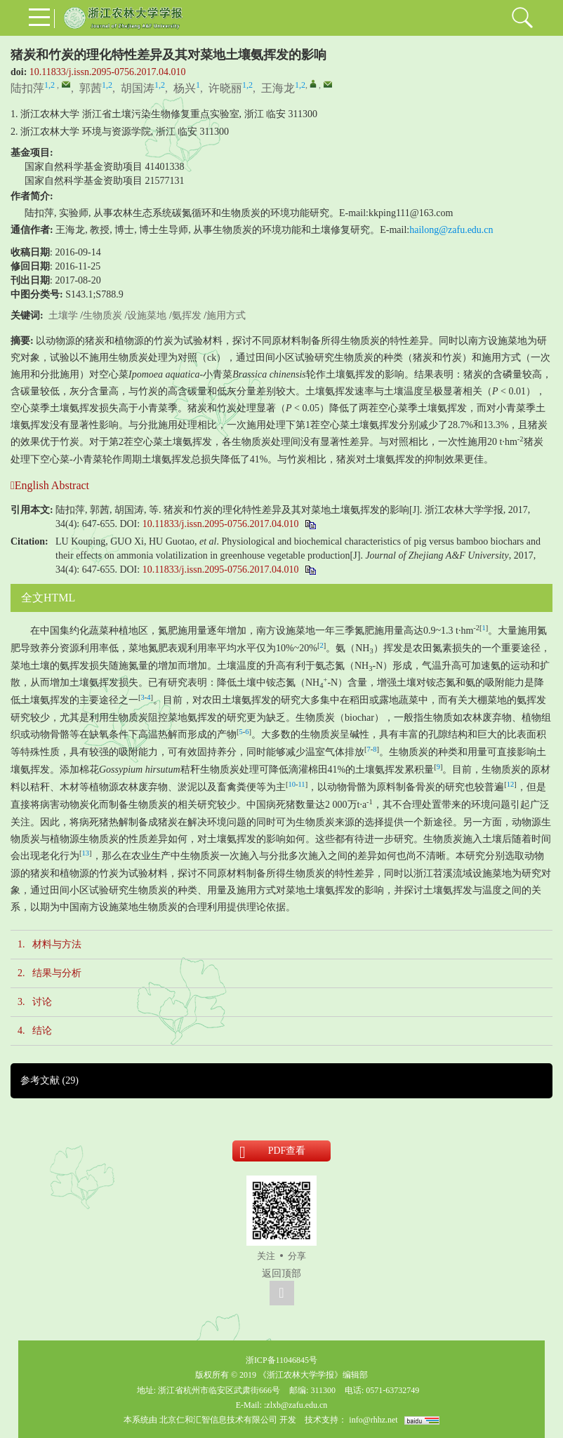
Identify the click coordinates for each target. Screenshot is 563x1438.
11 (301, 784)
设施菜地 (146, 315)
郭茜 (90, 88)
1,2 (49, 85)
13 (86, 853)
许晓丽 (225, 88)
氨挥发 (186, 315)
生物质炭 (102, 315)
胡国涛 (137, 88)
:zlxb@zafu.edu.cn (295, 1405)
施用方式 (226, 315)
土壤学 (63, 315)
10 (292, 784)
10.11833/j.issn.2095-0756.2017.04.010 (107, 72)
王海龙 (278, 88)
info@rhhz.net (373, 1420)
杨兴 (184, 88)
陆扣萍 (27, 88)
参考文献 (49, 1080)
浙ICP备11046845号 (281, 1360)
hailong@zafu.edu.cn (451, 230)
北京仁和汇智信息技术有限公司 (218, 1420)
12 (511, 784)
